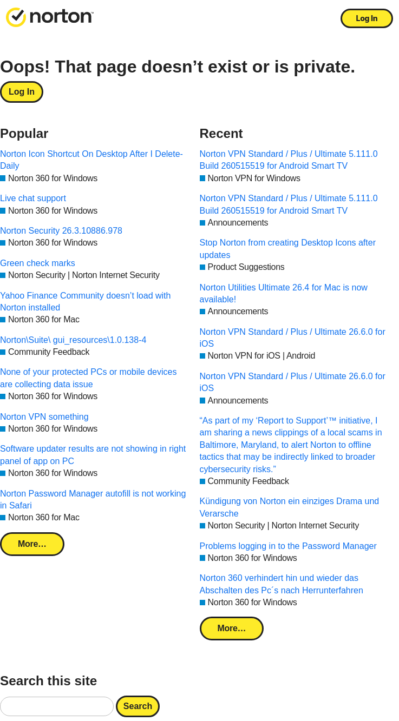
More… (32, 543)
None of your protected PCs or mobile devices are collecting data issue (88, 377)
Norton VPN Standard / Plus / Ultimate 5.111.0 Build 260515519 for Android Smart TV (289, 159)
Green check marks (37, 263)
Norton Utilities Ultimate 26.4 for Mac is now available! (284, 293)
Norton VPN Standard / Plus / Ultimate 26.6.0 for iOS (292, 337)
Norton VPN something (44, 416)
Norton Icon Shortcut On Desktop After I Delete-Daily (91, 159)
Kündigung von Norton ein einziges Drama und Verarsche (290, 507)
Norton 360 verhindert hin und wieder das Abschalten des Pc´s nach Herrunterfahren (281, 583)
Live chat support (33, 198)
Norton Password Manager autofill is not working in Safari (93, 499)
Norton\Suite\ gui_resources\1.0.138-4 (73, 340)
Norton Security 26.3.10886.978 (61, 230)
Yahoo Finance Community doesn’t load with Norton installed (85, 301)
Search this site (48, 680)
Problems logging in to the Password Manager (288, 546)
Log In (367, 18)
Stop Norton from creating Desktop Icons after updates (288, 248)
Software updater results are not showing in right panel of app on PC (93, 454)
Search (137, 706)
